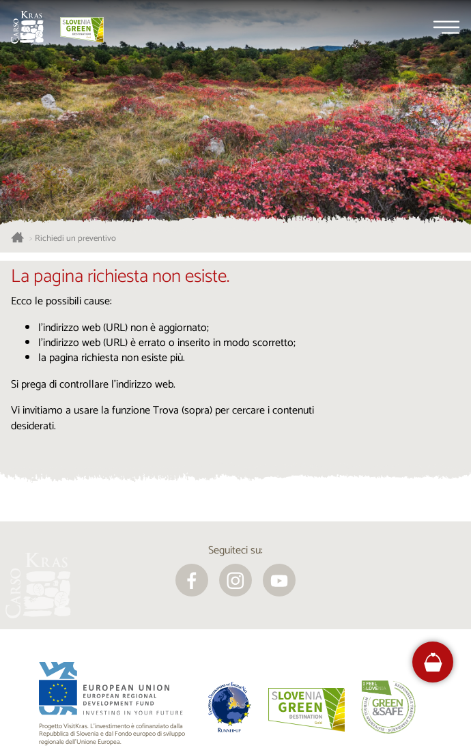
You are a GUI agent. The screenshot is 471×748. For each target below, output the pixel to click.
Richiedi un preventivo (75, 239)
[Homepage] (27, 27)
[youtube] (279, 580)
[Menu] (446, 27)
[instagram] (235, 580)
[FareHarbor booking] (433, 662)
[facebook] (191, 580)
